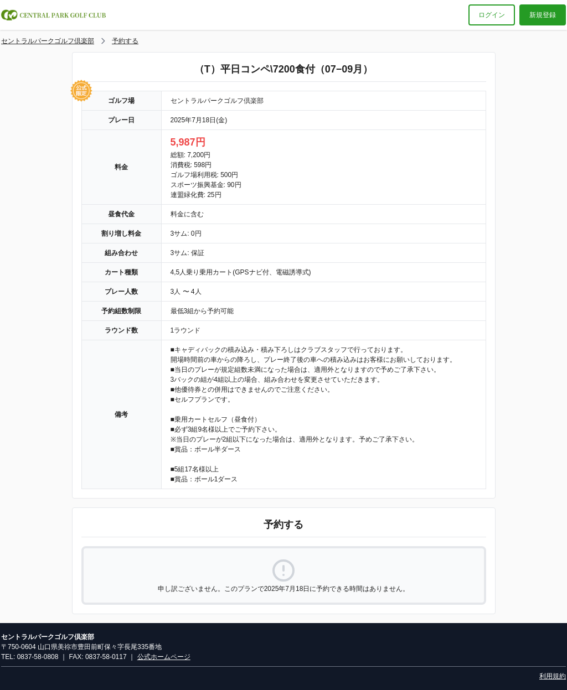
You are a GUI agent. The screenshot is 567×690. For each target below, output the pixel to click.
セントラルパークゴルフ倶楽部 (47, 41)
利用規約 (552, 676)
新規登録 (542, 15)
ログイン (491, 15)
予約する (125, 41)
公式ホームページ (163, 657)
